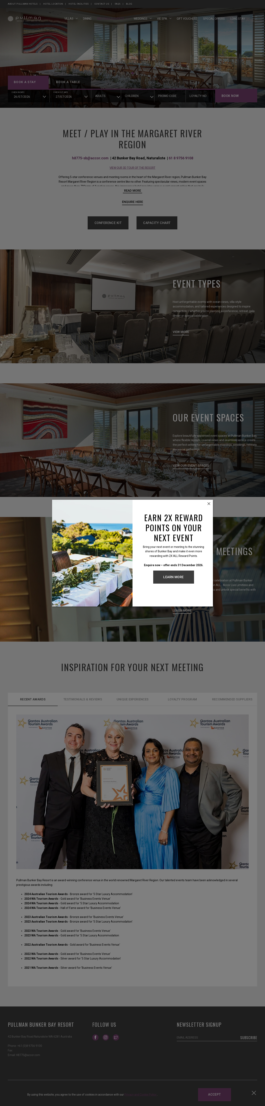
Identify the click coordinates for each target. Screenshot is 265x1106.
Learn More (173, 577)
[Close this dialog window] (209, 504)
